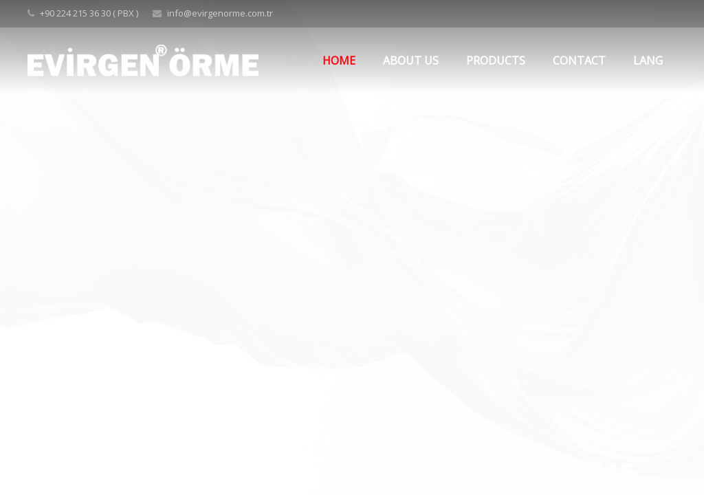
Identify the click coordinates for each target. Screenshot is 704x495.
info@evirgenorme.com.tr (220, 13)
